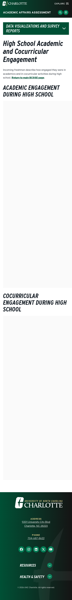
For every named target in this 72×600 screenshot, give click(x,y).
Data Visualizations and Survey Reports (32, 28)
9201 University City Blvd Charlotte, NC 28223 (36, 524)
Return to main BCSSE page (28, 77)
